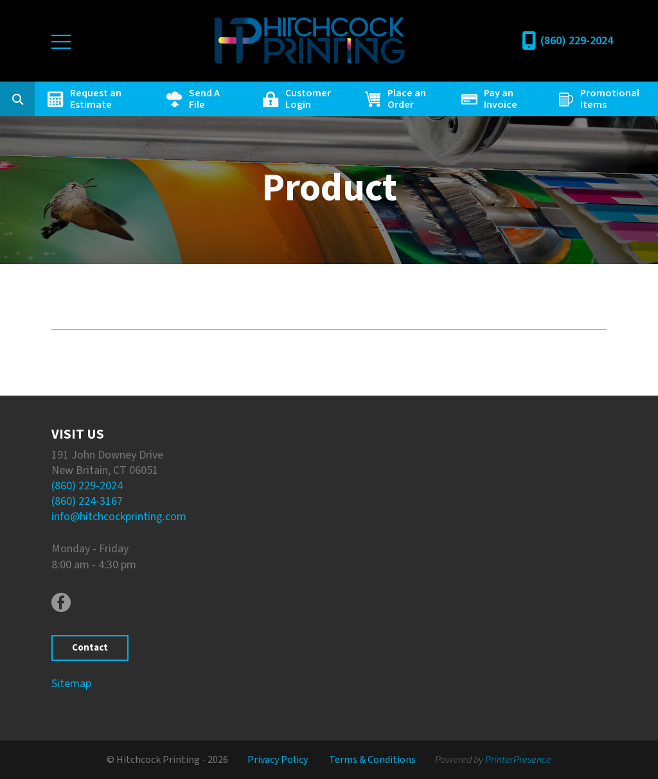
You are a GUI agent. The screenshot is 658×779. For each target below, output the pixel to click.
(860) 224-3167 (87, 501)
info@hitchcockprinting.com (118, 517)
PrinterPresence (518, 760)
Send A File (204, 99)
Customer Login (308, 99)
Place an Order (406, 99)
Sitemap (71, 684)
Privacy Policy (277, 760)
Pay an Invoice (500, 99)
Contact (90, 647)
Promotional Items (609, 99)
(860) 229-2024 (576, 41)
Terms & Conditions (372, 760)
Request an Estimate (95, 99)
